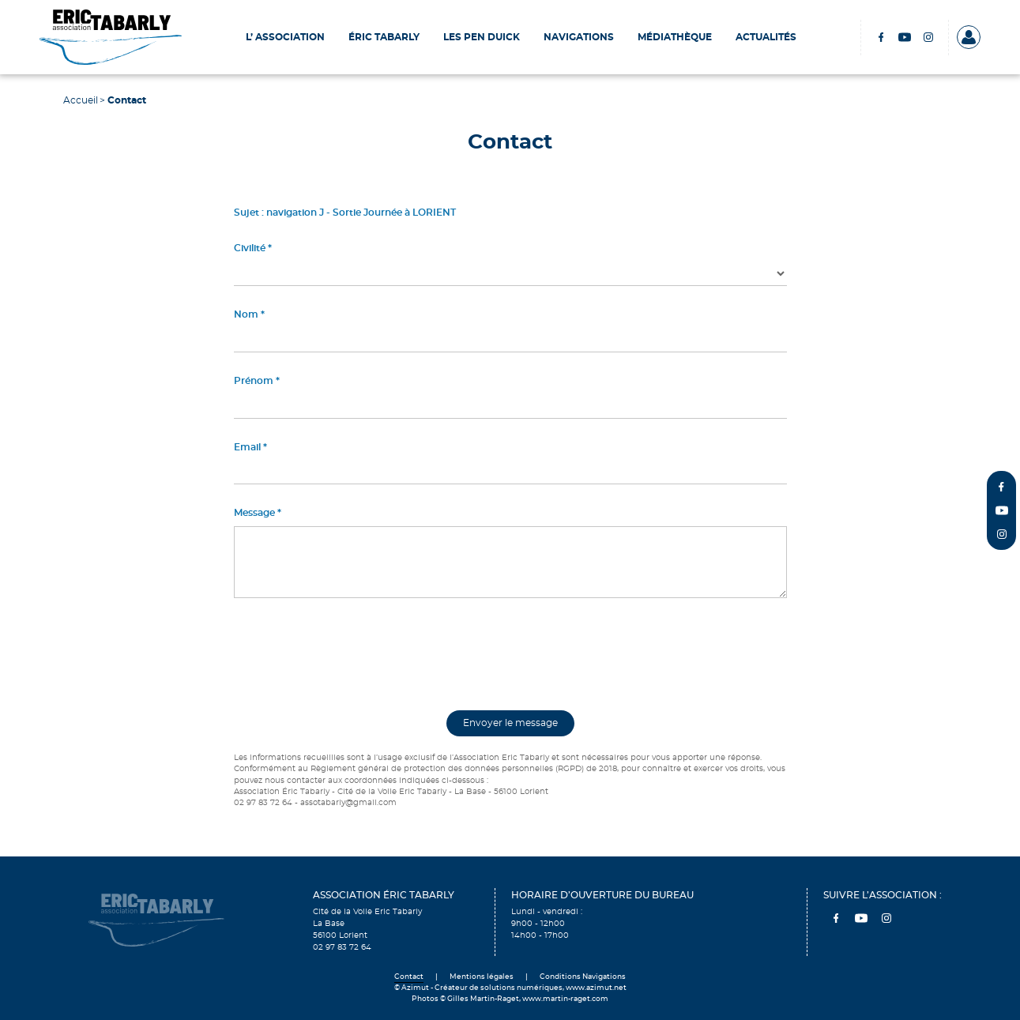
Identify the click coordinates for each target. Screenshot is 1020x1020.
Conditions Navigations (583, 976)
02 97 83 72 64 (342, 947)
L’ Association (285, 37)
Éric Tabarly (384, 37)
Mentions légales (482, 976)
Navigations (579, 37)
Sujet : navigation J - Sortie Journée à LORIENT (345, 212)
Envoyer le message (510, 723)
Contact (408, 976)
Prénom (253, 381)
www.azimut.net (596, 988)
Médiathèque (675, 37)
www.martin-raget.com (565, 999)
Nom (246, 314)
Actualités (766, 37)
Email (247, 447)
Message (254, 513)
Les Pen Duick (481, 37)
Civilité (249, 248)
